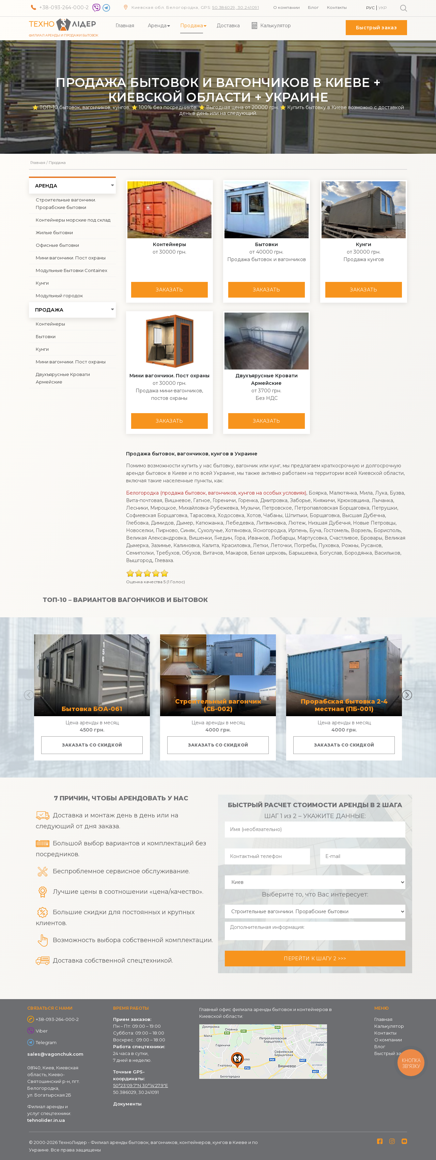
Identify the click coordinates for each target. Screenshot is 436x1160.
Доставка (228, 25)
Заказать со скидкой (92, 745)
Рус (370, 7)
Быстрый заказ (376, 28)
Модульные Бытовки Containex (71, 270)
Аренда (157, 25)
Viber (42, 1031)
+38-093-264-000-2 (64, 7)
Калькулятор (275, 25)
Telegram (46, 1042)
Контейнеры (50, 324)
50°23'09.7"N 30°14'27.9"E (140, 1085)
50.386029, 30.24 (231, 7)
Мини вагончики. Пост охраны (71, 257)
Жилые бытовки (54, 232)
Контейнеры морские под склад (73, 220)
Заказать (169, 290)
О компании (286, 7)
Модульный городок (59, 295)
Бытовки (46, 336)
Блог (313, 7)
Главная (124, 25)
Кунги (42, 283)
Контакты (337, 7)
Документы (127, 1103)
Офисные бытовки (57, 245)
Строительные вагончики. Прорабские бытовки (66, 203)
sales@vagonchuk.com (55, 1054)
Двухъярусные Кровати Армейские (63, 378)
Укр (382, 7)
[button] (407, 695)
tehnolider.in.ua (46, 1120)
